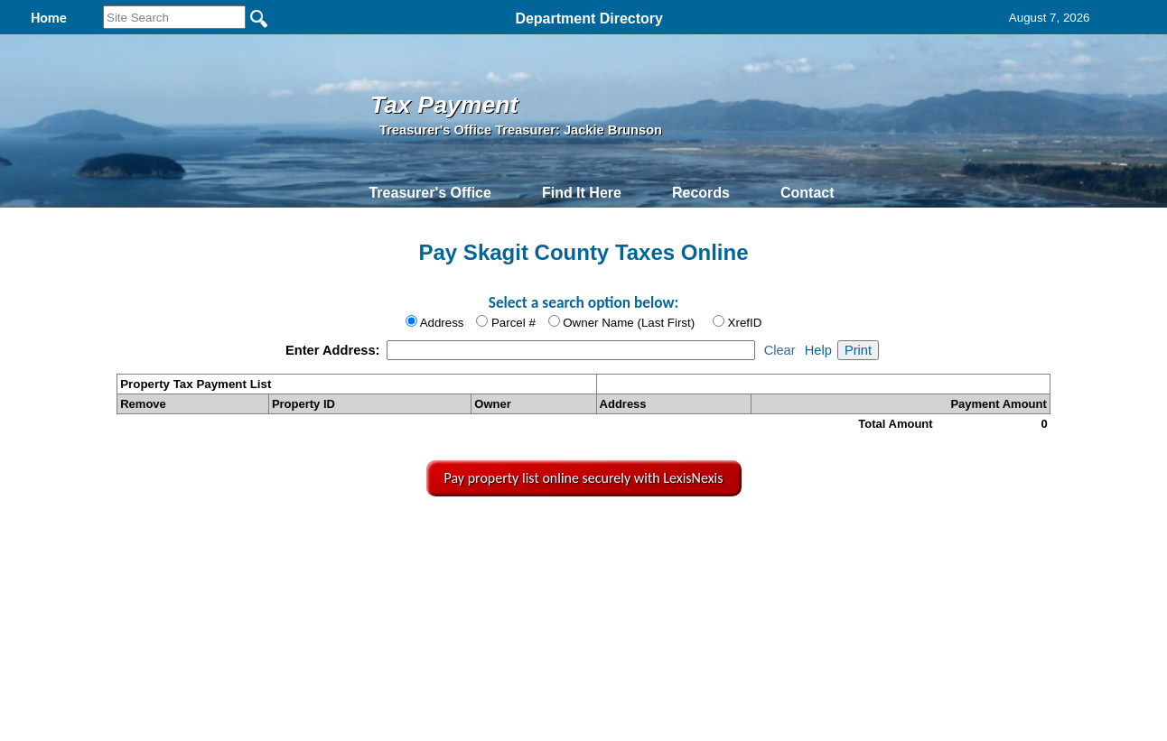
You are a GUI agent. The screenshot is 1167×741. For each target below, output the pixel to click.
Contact (807, 192)
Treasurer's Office (429, 192)
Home (413, 536)
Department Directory (589, 18)
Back (343, 536)
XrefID (745, 322)
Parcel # (513, 322)
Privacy (581, 536)
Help (818, 350)
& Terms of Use (648, 536)
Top (288, 536)
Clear (780, 350)
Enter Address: (334, 350)
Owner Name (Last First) (629, 322)
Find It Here (581, 192)
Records (701, 192)
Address (442, 322)
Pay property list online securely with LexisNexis (584, 477)
